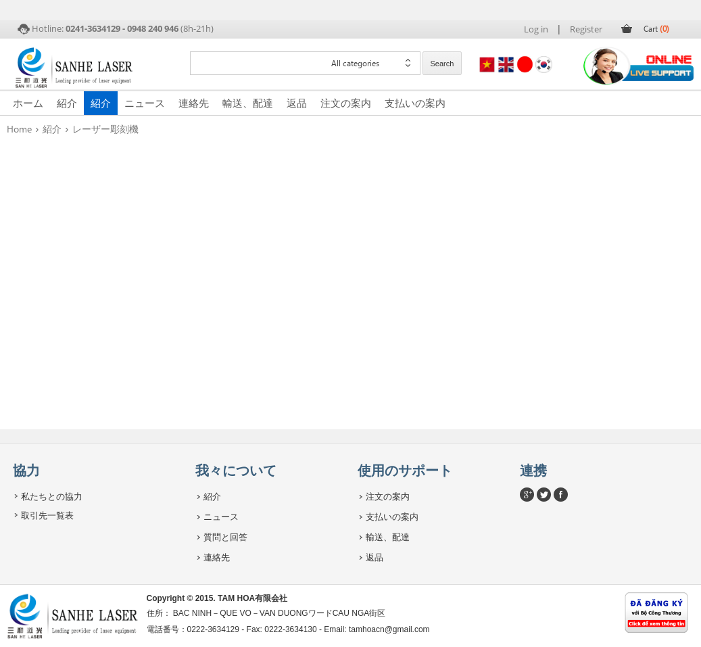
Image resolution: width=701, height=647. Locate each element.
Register (586, 29)
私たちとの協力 (51, 496)
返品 (297, 103)
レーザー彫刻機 (105, 128)
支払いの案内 (415, 103)
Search (442, 63)
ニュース (144, 103)
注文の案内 (345, 103)
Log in (536, 29)
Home (19, 128)
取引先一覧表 (47, 515)
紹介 (67, 103)
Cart (656, 29)
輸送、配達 (247, 103)
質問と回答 (225, 537)
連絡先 (193, 103)
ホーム (28, 103)
